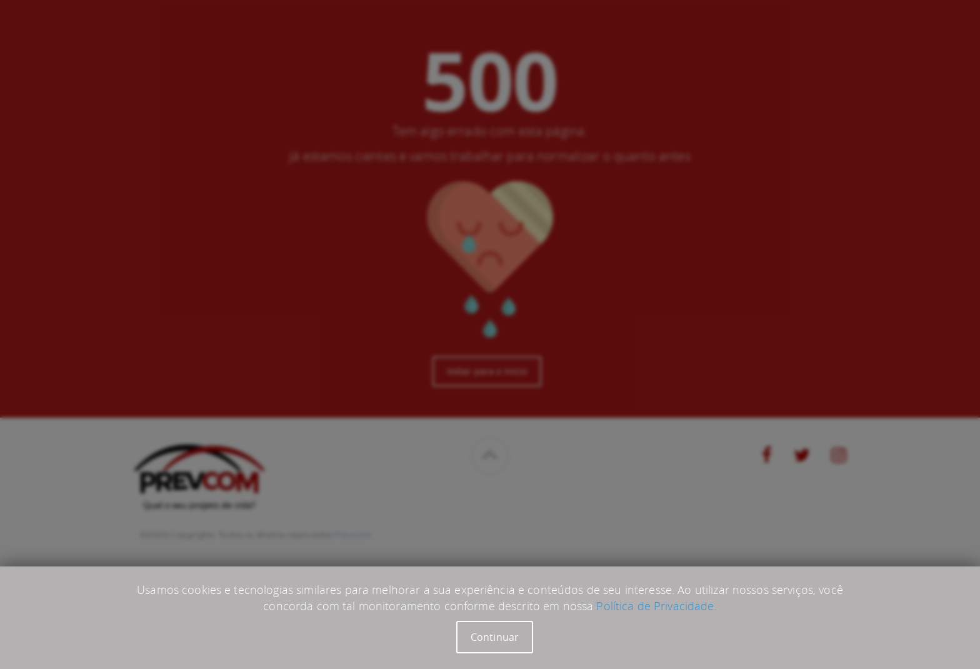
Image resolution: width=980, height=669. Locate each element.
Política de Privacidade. (656, 605)
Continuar (495, 637)
